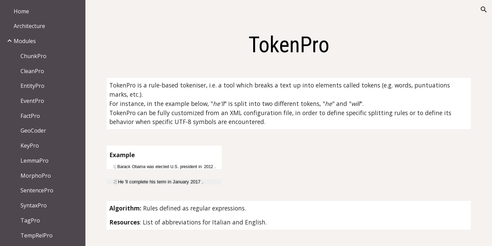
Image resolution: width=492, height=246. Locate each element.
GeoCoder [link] (33, 130)
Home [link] (21, 11)
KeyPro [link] (29, 145)
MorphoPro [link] (35, 175)
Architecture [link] (29, 26)
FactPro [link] (30, 116)
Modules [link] (25, 41)
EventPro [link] (32, 101)
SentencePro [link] (36, 190)
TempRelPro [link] (36, 235)
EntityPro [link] (32, 86)
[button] (484, 9)
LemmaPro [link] (34, 160)
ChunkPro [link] (33, 56)
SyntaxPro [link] (33, 205)
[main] (289, 45)
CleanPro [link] (32, 71)
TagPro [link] (30, 220)
